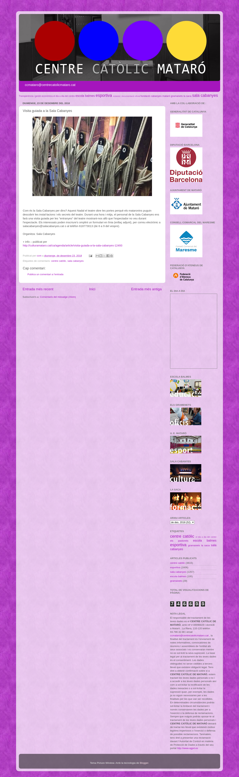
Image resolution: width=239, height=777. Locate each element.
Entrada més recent (38, 289)
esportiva (104, 95)
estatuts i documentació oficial (126, 96)
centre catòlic (58, 260)
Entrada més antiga (146, 289)
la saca (188, 96)
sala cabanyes (205, 95)
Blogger (144, 763)
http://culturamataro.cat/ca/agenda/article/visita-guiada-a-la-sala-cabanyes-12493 (72, 245)
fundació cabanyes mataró (155, 96)
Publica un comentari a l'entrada (45, 274)
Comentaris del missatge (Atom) (58, 297)
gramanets (177, 96)
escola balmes (85, 95)
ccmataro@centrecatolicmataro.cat (189, 635)
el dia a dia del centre (64, 96)
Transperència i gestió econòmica (36, 96)
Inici (92, 289)
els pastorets (179, 540)
